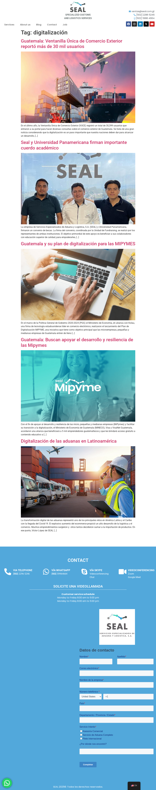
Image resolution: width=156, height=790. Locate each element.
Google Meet (134, 577)
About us (25, 24)
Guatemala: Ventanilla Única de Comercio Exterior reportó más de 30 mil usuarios (71, 43)
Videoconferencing (99, 573)
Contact (52, 24)
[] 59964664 (59, 573)
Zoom (131, 573)
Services (9, 24)
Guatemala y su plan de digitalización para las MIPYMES (78, 243)
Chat (92, 577)
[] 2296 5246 (21, 573)
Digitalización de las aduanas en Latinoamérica (69, 441)
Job (65, 24)
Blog (38, 24)
